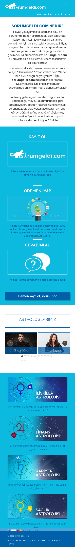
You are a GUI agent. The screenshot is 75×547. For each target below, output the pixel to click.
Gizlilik (11, 540)
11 (51, 356)
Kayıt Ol (42, 14)
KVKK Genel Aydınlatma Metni (31, 540)
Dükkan (66, 14)
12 (22, 359)
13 (25, 359)
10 (48, 356)
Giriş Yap (55, 14)
